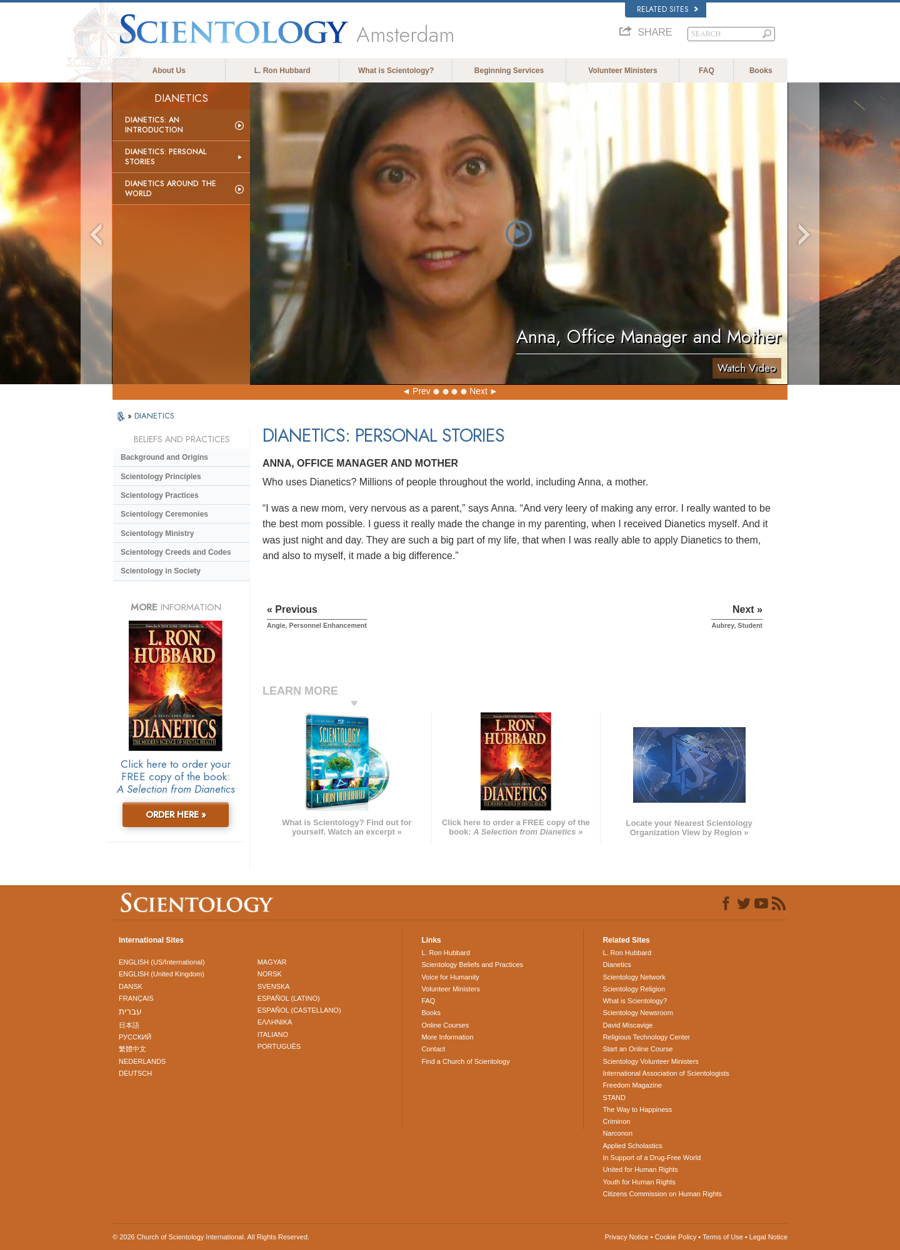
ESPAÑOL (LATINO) (289, 998)
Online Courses (445, 1025)
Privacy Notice (626, 1237)
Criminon (616, 1121)
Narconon (617, 1133)
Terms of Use (722, 1237)
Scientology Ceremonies (164, 514)
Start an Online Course (637, 1049)
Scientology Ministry (157, 533)
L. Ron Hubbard (282, 70)
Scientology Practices (160, 495)
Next (478, 391)
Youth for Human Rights (638, 1182)
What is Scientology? (396, 70)
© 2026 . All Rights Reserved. (210, 1237)
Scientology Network (633, 977)
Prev (421, 391)
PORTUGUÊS (279, 1046)
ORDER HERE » (176, 814)
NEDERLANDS (142, 1061)
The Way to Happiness (637, 1109)
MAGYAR (272, 962)
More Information (447, 1037)
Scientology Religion (633, 989)
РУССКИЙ (135, 1037)
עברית (130, 1011)
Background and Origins (164, 457)
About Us (169, 70)
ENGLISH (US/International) (162, 962)
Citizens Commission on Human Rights (662, 1194)
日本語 (129, 1025)
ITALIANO (273, 1034)
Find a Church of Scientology (465, 1061)
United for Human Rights (640, 1169)
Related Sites (667, 9)
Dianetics (616, 964)
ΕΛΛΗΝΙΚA (275, 1022)
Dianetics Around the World (170, 188)
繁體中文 (132, 1049)
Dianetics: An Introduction (154, 125)
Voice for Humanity (450, 977)
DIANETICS (154, 416)
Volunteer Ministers (622, 70)
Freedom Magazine (632, 1085)
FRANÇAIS (136, 998)
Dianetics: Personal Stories (165, 156)
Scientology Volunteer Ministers (650, 1061)
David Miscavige (627, 1025)
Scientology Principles (161, 476)
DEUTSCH (135, 1073)
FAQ (706, 70)
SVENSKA (274, 986)
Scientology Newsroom (637, 1012)
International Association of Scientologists (665, 1073)
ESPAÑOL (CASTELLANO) (299, 1010)
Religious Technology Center (646, 1037)
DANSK (130, 986)
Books (760, 70)
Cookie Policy (676, 1237)
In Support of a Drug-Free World (651, 1157)
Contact (433, 1049)
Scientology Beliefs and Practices (472, 964)
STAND (613, 1097)
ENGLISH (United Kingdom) (161, 974)
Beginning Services (509, 70)
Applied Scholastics (632, 1145)
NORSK (270, 974)
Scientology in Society (161, 571)
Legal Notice (768, 1237)
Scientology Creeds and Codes (176, 552)
